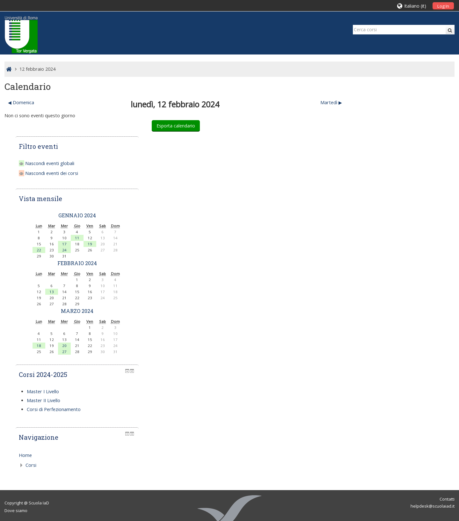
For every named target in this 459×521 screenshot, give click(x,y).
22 (364, 193)
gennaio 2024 (402, 159)
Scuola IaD (39, 446)
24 (390, 193)
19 (415, 187)
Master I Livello (378, 335)
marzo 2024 (402, 254)
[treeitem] (402, 398)
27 (390, 295)
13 (377, 235)
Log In (443, 6)
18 (364, 289)
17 (390, 187)
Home (360, 399)
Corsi (366, 409)
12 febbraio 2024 (37, 69)
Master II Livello (378, 344)
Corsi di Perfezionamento (389, 353)
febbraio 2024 (402, 206)
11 (402, 181)
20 (390, 289)
